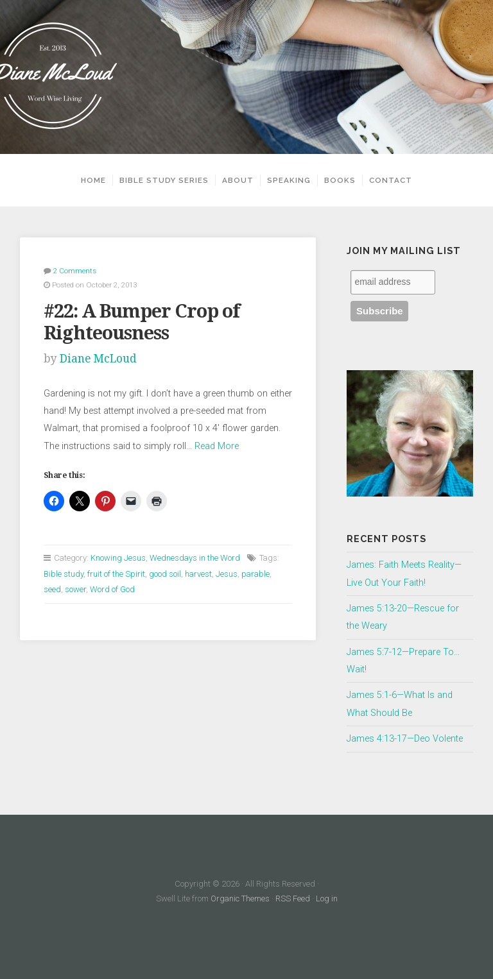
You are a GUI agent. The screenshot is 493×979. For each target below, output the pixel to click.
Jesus (227, 574)
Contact (390, 180)
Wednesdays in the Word (195, 558)
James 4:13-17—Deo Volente (405, 738)
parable (255, 574)
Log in (327, 898)
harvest (198, 574)
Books (340, 180)
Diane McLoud (98, 358)
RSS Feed (292, 898)
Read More (217, 446)
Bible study (63, 574)
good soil (165, 574)
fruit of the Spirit (116, 574)
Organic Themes (240, 898)
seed (52, 589)
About (238, 180)
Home (93, 180)
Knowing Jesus (118, 558)
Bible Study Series (164, 180)
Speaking (289, 180)
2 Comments (74, 270)
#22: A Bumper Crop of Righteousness (141, 322)
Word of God (112, 589)
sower (75, 589)
